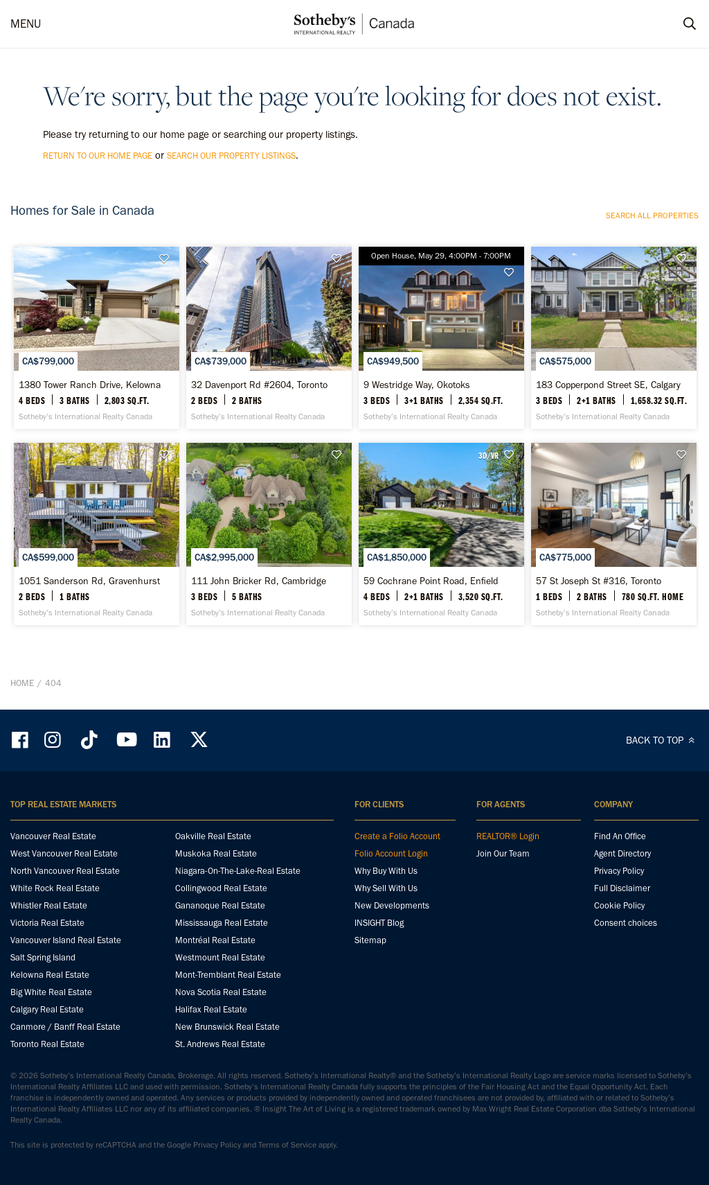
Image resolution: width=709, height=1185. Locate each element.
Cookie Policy (619, 905)
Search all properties (652, 215)
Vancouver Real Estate (53, 836)
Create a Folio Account (397, 836)
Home (22, 683)
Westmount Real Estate (220, 957)
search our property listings (231, 155)
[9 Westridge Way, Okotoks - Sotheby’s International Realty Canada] (441, 338)
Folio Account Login (391, 853)
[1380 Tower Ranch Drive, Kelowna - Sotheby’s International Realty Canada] (96, 338)
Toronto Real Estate (47, 1044)
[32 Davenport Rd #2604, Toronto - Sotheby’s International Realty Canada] (269, 338)
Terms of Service (287, 1145)
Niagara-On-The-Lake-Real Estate (237, 871)
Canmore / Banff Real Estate (65, 1026)
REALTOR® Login (507, 836)
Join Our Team (503, 853)
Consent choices (625, 923)
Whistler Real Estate (48, 905)
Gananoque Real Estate (220, 905)
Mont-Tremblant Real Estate (228, 974)
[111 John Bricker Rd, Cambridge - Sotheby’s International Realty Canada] (269, 534)
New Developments (391, 905)
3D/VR (488, 455)
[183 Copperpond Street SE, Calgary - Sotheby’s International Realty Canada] (614, 338)
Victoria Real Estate (47, 923)
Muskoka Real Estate (216, 853)
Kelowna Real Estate (49, 974)
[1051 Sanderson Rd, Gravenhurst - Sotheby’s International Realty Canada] (96, 534)
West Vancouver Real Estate (64, 853)
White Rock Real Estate (55, 888)
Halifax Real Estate (211, 1009)
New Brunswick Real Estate (227, 1026)
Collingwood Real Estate (221, 888)
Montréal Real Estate (215, 940)
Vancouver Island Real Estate (65, 940)
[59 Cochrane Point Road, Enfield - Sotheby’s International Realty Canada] (441, 534)
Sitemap (370, 940)
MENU (25, 23)
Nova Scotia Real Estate (221, 992)
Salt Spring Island (42, 957)
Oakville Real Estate (213, 836)
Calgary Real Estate (47, 1009)
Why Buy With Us (386, 871)
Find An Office (620, 836)
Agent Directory (622, 853)
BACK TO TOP (662, 740)
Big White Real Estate (51, 992)
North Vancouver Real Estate (65, 871)
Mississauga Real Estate (221, 923)
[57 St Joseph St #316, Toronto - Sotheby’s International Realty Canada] (614, 534)
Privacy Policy (619, 871)
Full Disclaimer (622, 888)
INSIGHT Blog (379, 923)
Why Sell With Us (386, 888)
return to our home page (97, 155)
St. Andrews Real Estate (220, 1044)
